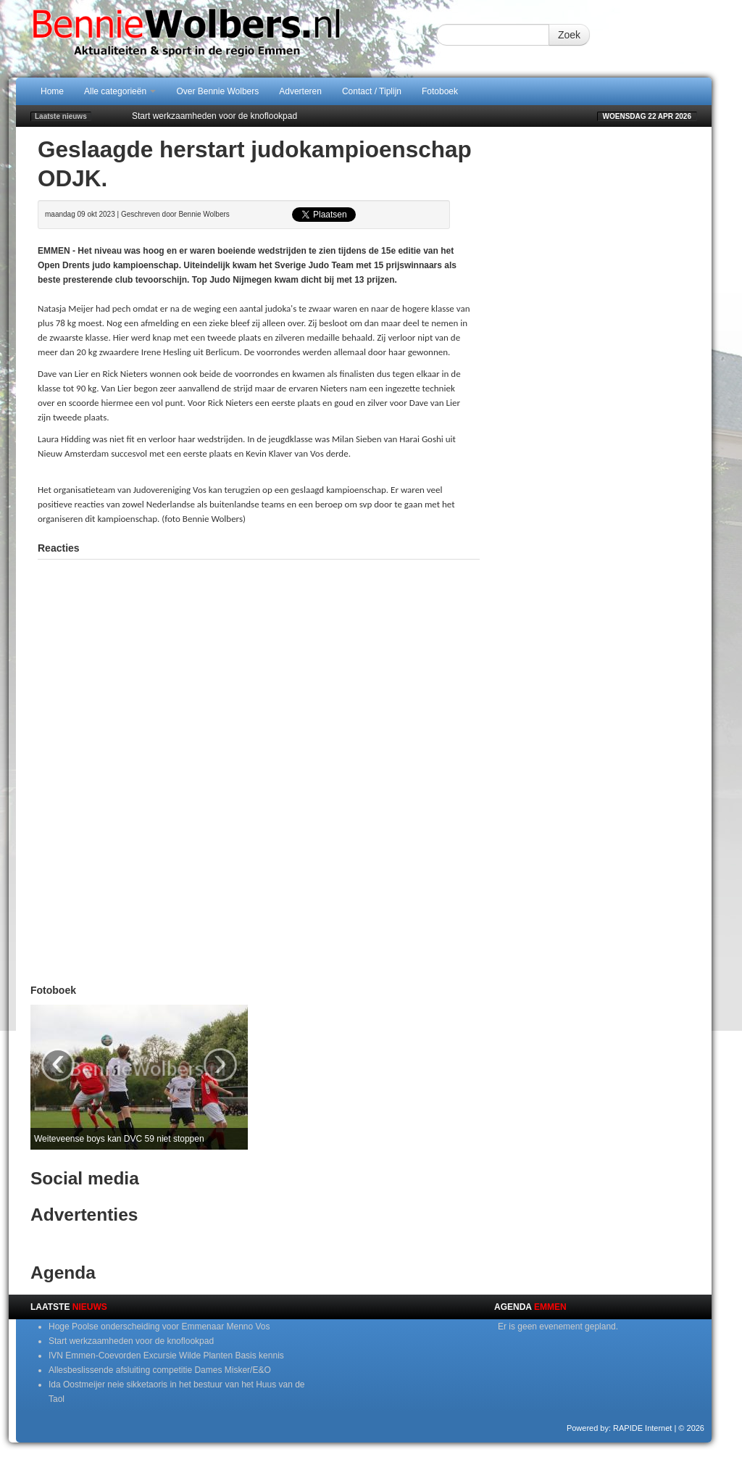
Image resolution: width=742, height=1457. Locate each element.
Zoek (569, 35)
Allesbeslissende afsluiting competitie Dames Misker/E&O (160, 1370)
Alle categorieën (120, 91)
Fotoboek (440, 91)
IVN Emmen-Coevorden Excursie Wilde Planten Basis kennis (166, 1355)
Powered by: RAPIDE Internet (619, 1428)
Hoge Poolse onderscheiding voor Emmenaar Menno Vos (159, 1326)
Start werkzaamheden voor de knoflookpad (214, 116)
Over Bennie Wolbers (217, 91)
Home (52, 91)
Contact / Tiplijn (371, 91)
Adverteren (300, 91)
